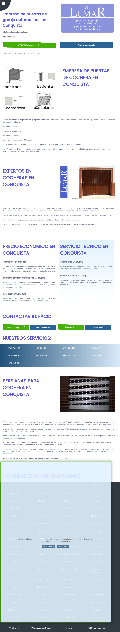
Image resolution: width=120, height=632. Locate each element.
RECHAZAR (48, 546)
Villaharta (14, 628)
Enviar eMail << (70, 327)
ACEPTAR (63, 546)
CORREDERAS (69, 348)
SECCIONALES (14, 355)
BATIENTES (41, 348)
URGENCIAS (14, 363)
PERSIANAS (96, 348)
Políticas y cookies (96, 628)
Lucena (68, 628)
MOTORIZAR (41, 355)
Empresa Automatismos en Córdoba (23, 53)
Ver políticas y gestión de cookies (56, 541)
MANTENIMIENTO (96, 355)
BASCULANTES (13, 348)
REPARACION (69, 355)
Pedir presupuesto (86, 45)
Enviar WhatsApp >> (29, 45)
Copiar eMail (98, 327)
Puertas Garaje (7, 53)
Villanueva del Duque (41, 628)
